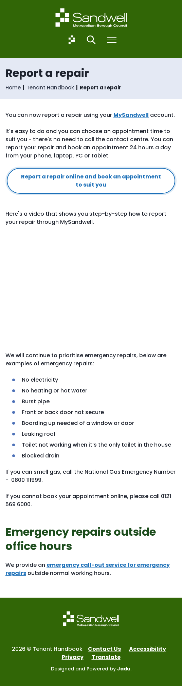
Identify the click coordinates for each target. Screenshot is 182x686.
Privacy (73, 657)
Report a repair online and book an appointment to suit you (91, 181)
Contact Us (104, 649)
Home (13, 87)
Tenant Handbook (50, 87)
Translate (106, 657)
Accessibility (147, 649)
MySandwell (131, 115)
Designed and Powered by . (91, 668)
